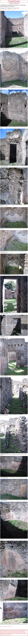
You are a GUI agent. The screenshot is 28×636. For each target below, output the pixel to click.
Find (16, 3)
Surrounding (13, 3)
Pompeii (10, 3)
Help (18, 3)
